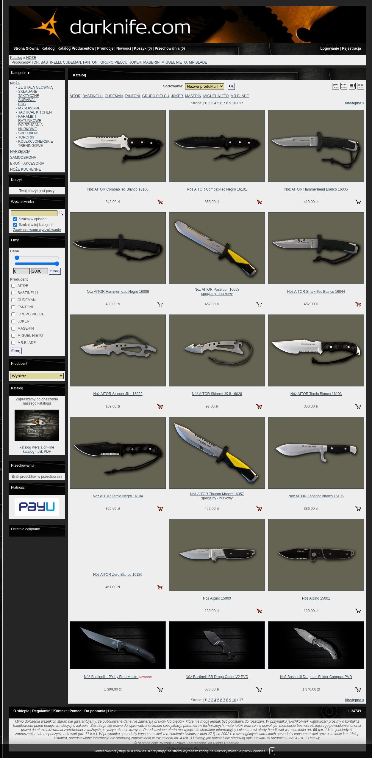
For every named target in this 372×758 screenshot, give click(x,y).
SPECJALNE (28, 133)
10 (234, 103)
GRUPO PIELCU (113, 62)
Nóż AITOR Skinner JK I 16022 (117, 394)
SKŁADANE (27, 91)
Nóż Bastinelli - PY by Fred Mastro (111, 677)
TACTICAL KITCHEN (35, 112)
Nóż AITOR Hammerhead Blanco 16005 (316, 189)
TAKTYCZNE (28, 96)
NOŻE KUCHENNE (25, 169)
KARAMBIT (27, 116)
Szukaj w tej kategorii (35, 225)
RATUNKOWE (29, 121)
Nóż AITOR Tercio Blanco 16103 (316, 394)
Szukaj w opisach (32, 219)
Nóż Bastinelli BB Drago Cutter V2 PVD (217, 677)
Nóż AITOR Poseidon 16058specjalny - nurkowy (217, 291)
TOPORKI (26, 137)
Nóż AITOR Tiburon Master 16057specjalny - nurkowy (217, 496)
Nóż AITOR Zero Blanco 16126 (117, 575)
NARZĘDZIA (20, 152)
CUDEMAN (72, 62)
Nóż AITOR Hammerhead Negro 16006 (118, 292)
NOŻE (31, 58)
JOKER (135, 62)
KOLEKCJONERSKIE (35, 141)
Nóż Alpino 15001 (316, 598)
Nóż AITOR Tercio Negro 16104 (118, 496)
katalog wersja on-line (37, 447)
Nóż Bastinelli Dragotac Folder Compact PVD (316, 677)
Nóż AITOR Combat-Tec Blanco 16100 (117, 189)
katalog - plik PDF (37, 451)
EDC (22, 104)
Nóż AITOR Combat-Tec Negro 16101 (217, 189)
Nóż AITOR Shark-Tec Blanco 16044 (316, 292)
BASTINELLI (51, 62)
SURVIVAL (26, 100)
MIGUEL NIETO (174, 62)
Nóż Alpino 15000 (217, 598)
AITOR (33, 62)
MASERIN (151, 62)
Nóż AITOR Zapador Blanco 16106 (315, 496)
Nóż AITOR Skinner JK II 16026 (217, 394)
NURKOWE (27, 129)
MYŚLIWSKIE (29, 108)
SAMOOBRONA (23, 157)
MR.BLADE (198, 62)
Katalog (16, 58)
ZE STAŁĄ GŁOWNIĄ (35, 87)
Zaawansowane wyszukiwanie (37, 230)
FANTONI (91, 62)
